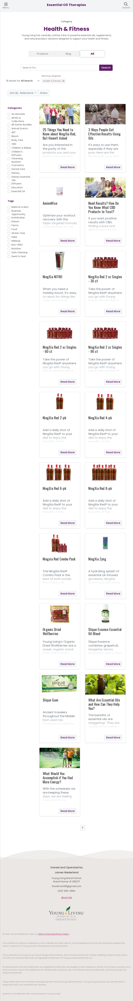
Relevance (22, 93)
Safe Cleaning (19, 252)
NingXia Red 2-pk (54, 417)
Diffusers (16, 183)
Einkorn (15, 221)
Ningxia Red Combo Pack (59, 558)
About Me (66, 897)
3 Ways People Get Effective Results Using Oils (104, 134)
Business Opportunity (18, 212)
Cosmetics (17, 165)
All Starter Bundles (21, 124)
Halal (14, 237)
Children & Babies (21, 147)
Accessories (18, 114)
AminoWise (50, 203)
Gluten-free (18, 233)
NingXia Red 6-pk (54, 488)
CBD (13, 144)
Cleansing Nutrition (17, 160)
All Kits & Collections (17, 119)
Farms (14, 225)
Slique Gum (50, 699)
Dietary (15, 173)
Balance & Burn (20, 207)
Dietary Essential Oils (20, 178)
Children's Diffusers (16, 153)
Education (17, 187)
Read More (68, 167)
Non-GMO (17, 244)
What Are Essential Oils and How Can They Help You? (104, 704)
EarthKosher (18, 217)
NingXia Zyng (97, 558)
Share (43, 93)
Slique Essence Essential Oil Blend (105, 631)
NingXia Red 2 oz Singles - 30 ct (105, 278)
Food (14, 229)
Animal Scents (19, 128)
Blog (68, 54)
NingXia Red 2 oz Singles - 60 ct (60, 349)
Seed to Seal (18, 256)
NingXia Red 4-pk (100, 417)
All (92, 54)
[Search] (59, 68)
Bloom (15, 136)
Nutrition (16, 248)
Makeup (15, 240)
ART (13, 132)
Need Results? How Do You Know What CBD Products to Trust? (103, 207)
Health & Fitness (53, 81)
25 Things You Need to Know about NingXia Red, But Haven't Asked (59, 134)
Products (42, 54)
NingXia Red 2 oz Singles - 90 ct (105, 349)
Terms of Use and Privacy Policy (53, 934)
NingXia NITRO (52, 276)
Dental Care (18, 169)
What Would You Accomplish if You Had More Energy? (58, 777)
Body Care (17, 140)
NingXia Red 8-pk (100, 488)
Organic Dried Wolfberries (52, 631)
